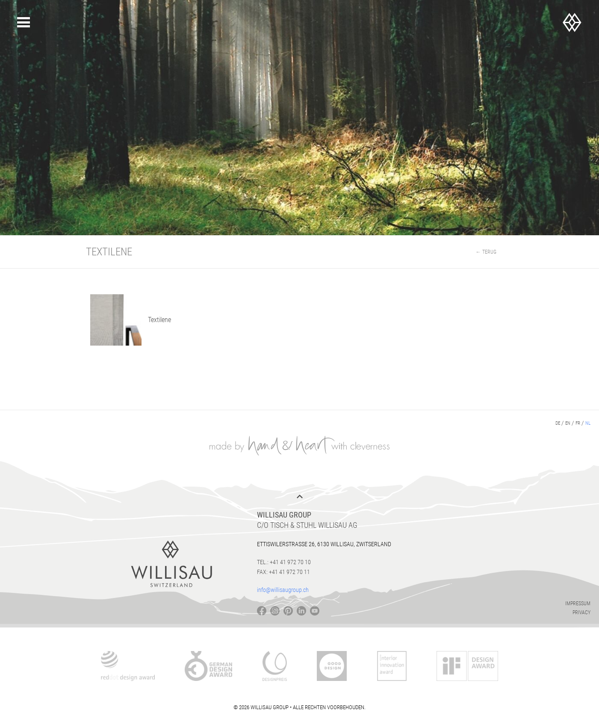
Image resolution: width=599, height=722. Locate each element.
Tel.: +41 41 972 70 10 (284, 562)
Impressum (577, 604)
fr (577, 423)
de (557, 423)
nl (587, 423)
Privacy (581, 612)
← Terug (486, 252)
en (567, 423)
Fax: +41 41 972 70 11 (283, 571)
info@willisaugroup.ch (283, 589)
